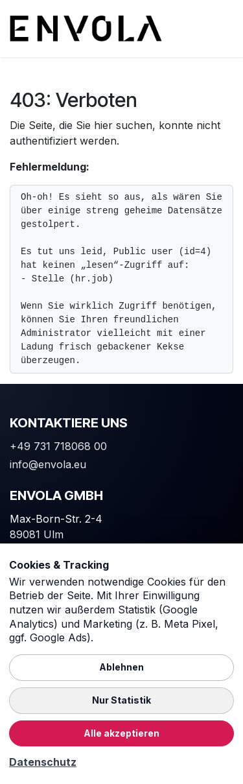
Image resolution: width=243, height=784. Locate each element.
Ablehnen (121, 666)
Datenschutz (42, 761)
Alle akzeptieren (121, 733)
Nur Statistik (121, 700)
